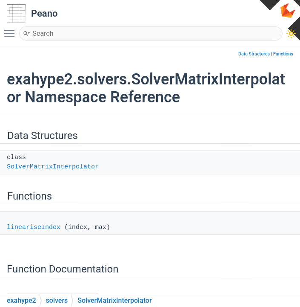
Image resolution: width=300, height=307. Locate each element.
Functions (283, 54)
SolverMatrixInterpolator (53, 167)
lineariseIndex (33, 227)
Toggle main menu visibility (11, 29)
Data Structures (254, 54)
